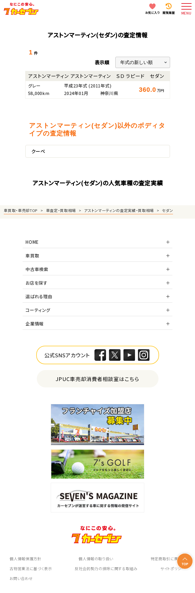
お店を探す (36, 283)
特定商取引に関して (168, 558)
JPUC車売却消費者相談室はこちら (97, 379)
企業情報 (34, 324)
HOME (32, 242)
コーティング (37, 310)
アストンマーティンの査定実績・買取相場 (119, 210)
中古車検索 (36, 269)
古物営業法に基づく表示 (31, 568)
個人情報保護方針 (25, 558)
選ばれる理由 (38, 296)
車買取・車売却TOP (21, 210)
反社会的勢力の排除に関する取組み (106, 568)
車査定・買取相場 (61, 210)
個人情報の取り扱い (96, 558)
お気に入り (152, 12)
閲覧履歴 (169, 12)
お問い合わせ (21, 578)
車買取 (32, 255)
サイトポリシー (172, 568)
